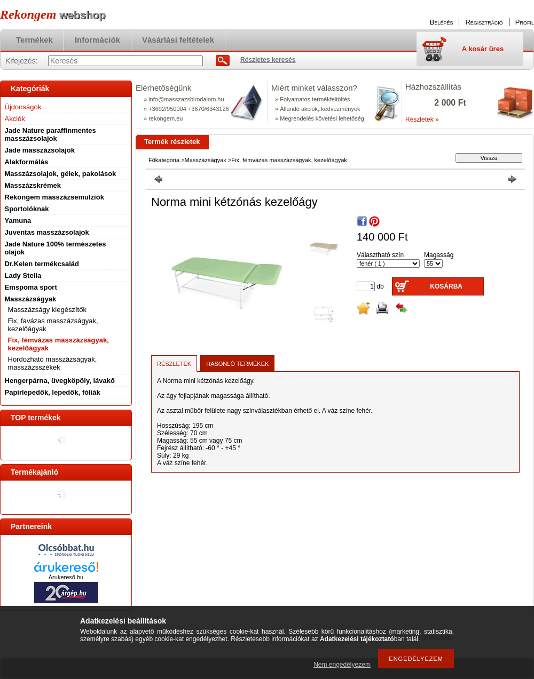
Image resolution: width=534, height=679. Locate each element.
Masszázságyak (205, 160)
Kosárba (446, 286)
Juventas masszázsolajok (47, 232)
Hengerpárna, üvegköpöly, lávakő (60, 381)
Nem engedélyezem (342, 664)
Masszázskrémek (33, 185)
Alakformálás (27, 162)
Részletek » (422, 119)
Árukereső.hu (66, 577)
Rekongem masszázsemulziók (54, 197)
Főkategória (163, 160)
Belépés (441, 22)
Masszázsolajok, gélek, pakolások (60, 174)
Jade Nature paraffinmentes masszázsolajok (50, 134)
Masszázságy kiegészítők (47, 310)
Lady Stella (23, 275)
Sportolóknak (27, 209)
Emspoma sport (31, 287)
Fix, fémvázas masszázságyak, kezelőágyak (289, 160)
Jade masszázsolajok (40, 150)
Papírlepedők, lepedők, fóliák (52, 392)
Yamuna (18, 221)
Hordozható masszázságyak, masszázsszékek (52, 363)
